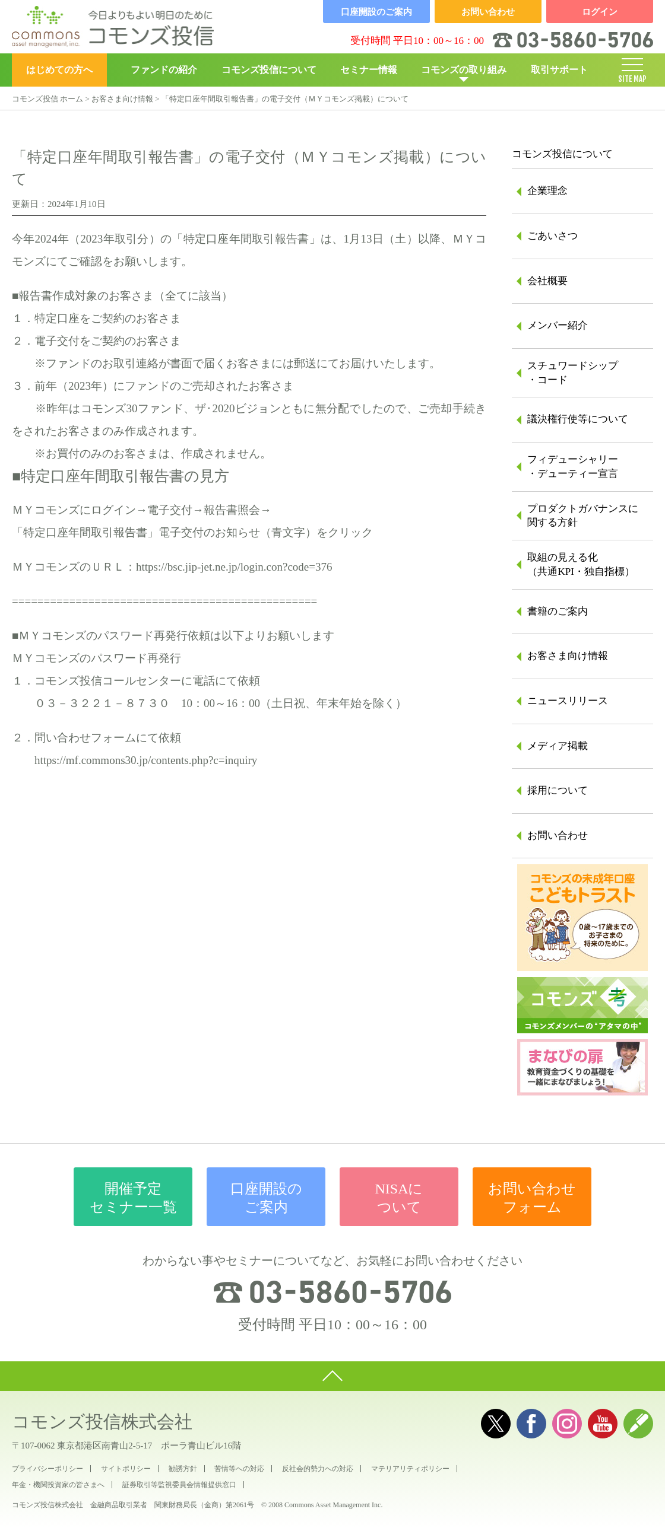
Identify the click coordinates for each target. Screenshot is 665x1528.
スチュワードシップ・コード (572, 373)
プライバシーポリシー (47, 1469)
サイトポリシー (126, 1469)
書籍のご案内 (557, 611)
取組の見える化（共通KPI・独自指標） (580, 564)
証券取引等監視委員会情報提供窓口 (179, 1485)
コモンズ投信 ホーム (47, 98)
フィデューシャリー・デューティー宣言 (572, 466)
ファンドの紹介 (164, 70)
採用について (557, 790)
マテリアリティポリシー (410, 1469)
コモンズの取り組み (463, 70)
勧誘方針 (183, 1469)
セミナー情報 (368, 70)
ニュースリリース (567, 700)
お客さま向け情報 (122, 98)
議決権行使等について (577, 419)
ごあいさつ (552, 235)
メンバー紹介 (557, 325)
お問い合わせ (557, 835)
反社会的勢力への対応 (317, 1469)
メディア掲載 (557, 746)
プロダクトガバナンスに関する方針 (582, 516)
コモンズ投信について (268, 70)
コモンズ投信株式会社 (102, 1421)
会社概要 (547, 280)
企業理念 (547, 190)
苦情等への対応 (239, 1469)
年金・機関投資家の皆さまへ (58, 1485)
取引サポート (559, 70)
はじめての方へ (59, 70)
